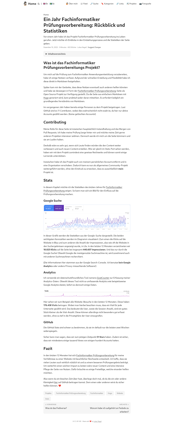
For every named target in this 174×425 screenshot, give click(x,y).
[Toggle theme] (38, 3)
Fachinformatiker (96, 393)
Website (120, 393)
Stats (47, 399)
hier (56, 382)
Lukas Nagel (98, 421)
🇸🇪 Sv (52, 3)
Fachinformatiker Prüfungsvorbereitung (97, 90)
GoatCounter (103, 277)
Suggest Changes (94, 47)
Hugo (46, 97)
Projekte (48, 393)
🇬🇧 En (45, 3)
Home (29, 3)
